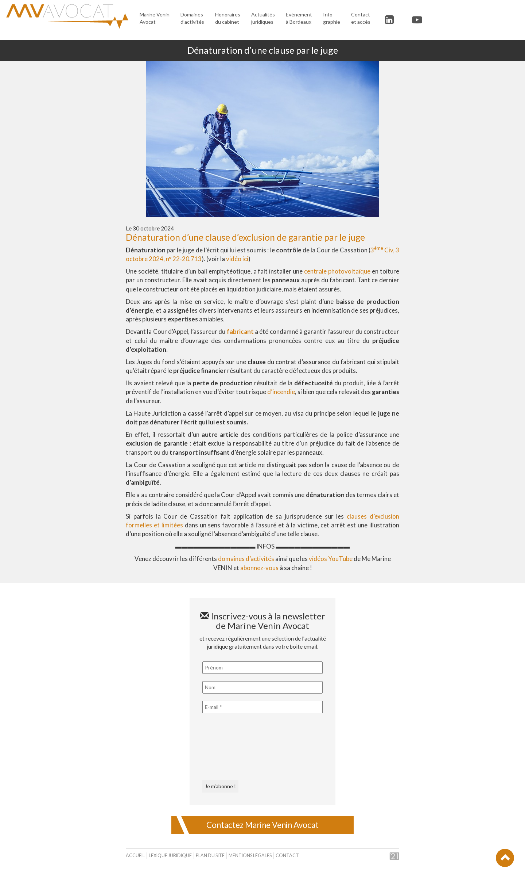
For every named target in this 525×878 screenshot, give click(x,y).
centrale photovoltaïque (337, 271)
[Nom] (262, 687)
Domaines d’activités (192, 18)
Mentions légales (250, 855)
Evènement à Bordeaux (299, 18)
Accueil (135, 855)
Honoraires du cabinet (227, 18)
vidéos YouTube (331, 558)
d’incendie (281, 392)
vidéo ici (237, 259)
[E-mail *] (262, 707)
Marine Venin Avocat (155, 18)
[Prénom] (262, 667)
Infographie (331, 18)
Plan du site (210, 855)
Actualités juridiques (263, 18)
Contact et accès (360, 18)
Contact (287, 855)
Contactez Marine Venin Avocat (262, 825)
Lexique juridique (170, 855)
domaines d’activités (246, 558)
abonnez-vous (259, 568)
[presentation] (232, 747)
